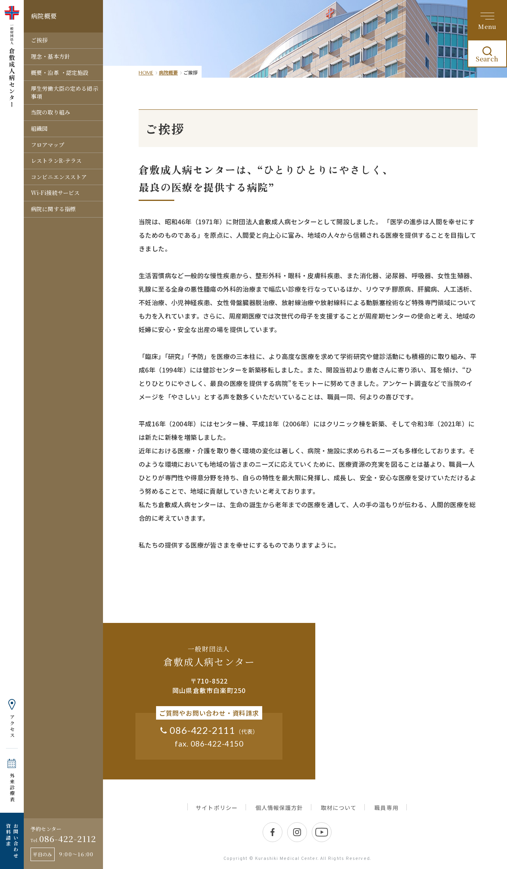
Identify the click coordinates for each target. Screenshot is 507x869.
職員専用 (386, 808)
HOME (146, 73)
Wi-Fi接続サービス (55, 193)
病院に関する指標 (53, 209)
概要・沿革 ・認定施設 (60, 72)
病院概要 (168, 72)
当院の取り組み (50, 112)
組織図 (39, 128)
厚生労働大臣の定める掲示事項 (64, 92)
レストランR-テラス (56, 160)
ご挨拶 (39, 40)
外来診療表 (12, 787)
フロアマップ (47, 145)
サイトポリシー (216, 808)
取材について (338, 808)
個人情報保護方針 (279, 808)
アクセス (12, 726)
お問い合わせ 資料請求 (12, 841)
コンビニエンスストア (59, 177)
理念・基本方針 (50, 56)
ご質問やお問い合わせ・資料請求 (209, 713)
